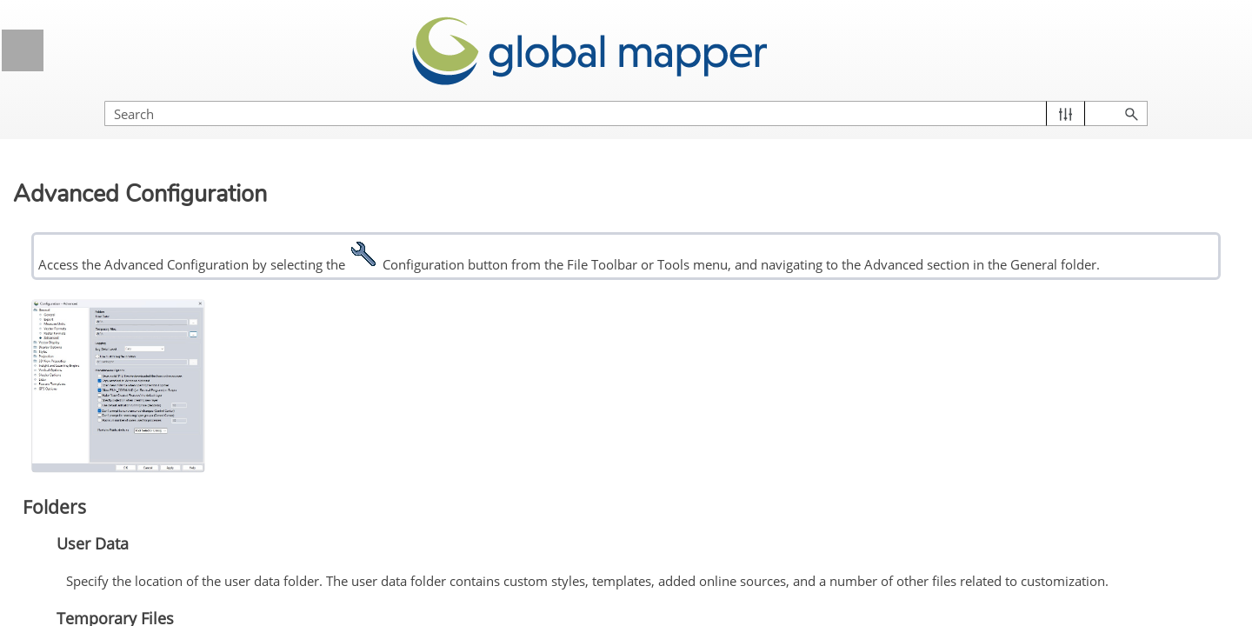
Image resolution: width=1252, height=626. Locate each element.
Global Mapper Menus (154, 250)
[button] (1156, 96)
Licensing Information (154, 163)
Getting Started (154, 206)
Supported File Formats (154, 336)
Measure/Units (111, 515)
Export (88, 482)
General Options (160, 418)
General (93, 449)
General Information (154, 119)
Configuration (154, 380)
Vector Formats (113, 547)
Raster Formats (114, 579)
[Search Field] (1065, 96)
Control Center (154, 293)
